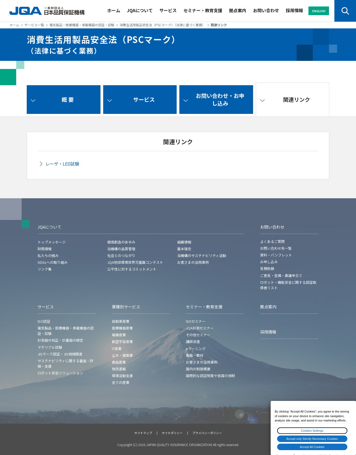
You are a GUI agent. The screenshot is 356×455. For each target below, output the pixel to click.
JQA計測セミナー (200, 328)
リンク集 (45, 269)
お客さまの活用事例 (193, 262)
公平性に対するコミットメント (131, 269)
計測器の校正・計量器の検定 (60, 340)
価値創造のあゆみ (121, 242)
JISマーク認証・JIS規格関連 (60, 354)
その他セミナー (198, 334)
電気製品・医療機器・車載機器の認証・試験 (81, 24)
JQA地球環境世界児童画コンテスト (135, 262)
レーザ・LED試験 (62, 163)
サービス (168, 10)
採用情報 (294, 10)
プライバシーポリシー (207, 433)
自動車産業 (120, 321)
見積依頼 (267, 268)
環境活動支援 (122, 375)
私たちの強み (48, 255)
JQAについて (140, 10)
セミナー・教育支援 (202, 10)
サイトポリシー (172, 433)
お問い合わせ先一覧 (276, 248)
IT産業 (117, 348)
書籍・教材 (194, 355)
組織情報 (184, 242)
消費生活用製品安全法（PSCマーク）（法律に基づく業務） (162, 24)
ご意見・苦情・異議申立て (281, 275)
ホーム (113, 10)
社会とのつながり (121, 255)
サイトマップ (143, 433)
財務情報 (45, 248)
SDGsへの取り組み (53, 262)
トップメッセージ (52, 242)
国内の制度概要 (198, 368)
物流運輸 (119, 368)
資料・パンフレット (276, 255)
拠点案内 (237, 10)
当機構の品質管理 (121, 248)
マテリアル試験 (50, 347)
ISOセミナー (196, 321)
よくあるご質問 (272, 241)
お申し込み (269, 261)
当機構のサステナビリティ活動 (201, 255)
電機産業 (119, 334)
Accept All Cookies (312, 447)
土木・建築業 (122, 355)
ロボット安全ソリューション (60, 372)
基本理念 (184, 248)
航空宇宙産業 (122, 341)
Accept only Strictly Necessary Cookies (312, 438)
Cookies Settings (312, 430)
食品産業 (119, 362)
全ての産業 (120, 382)
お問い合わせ (266, 10)
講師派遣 (193, 341)
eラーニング (196, 348)
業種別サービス (126, 306)
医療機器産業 (122, 328)
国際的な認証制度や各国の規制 (210, 375)
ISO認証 (44, 321)
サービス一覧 (34, 24)
